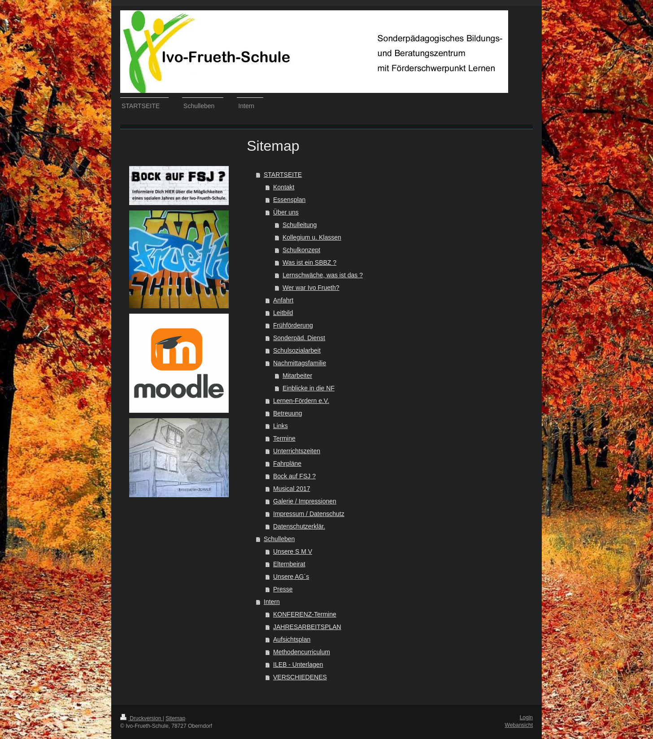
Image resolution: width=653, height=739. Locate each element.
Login (526, 717)
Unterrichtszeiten (296, 451)
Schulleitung (300, 224)
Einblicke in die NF (309, 388)
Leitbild (283, 312)
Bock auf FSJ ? (294, 476)
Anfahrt (283, 300)
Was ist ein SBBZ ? (309, 262)
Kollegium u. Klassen (312, 237)
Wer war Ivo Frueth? (311, 287)
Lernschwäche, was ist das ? (323, 275)
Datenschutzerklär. (299, 526)
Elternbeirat (289, 564)
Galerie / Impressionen (304, 501)
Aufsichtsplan (291, 639)
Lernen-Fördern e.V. (301, 400)
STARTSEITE (283, 174)
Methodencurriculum (301, 652)
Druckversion (141, 718)
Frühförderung (293, 325)
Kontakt (283, 187)
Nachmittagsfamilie (299, 363)
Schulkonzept (301, 250)
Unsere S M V (292, 551)
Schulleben (279, 538)
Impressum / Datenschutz (308, 513)
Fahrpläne (287, 463)
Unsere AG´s (291, 576)
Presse (283, 589)
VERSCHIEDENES (300, 677)
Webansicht (519, 725)
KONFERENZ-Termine (304, 614)
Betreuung (287, 413)
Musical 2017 (291, 488)
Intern (272, 601)
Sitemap (175, 718)
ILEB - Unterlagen (298, 664)
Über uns (286, 212)
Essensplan (289, 199)
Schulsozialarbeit (297, 350)
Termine (284, 438)
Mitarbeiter (297, 375)
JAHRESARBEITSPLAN (307, 626)
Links (280, 425)
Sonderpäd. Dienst (299, 337)
